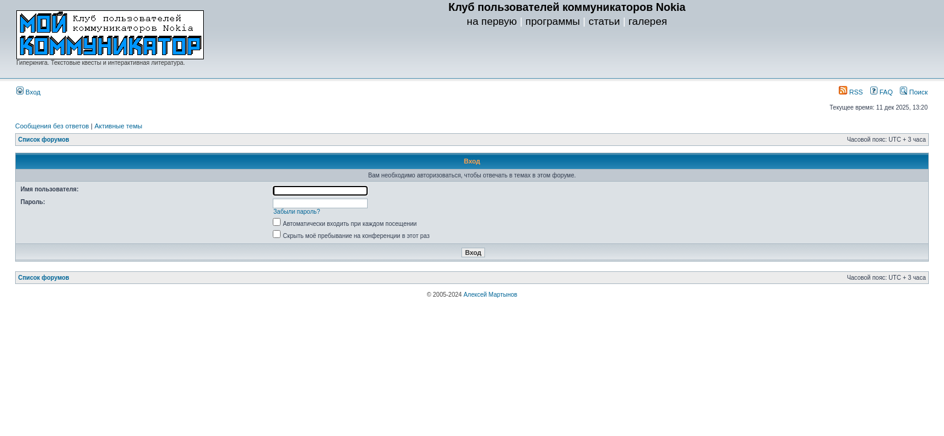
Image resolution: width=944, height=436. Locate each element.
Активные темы (118, 126)
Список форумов (44, 139)
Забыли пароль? (296, 211)
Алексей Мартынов (490, 294)
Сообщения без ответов (52, 126)
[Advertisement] (567, 55)
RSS (851, 92)
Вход (28, 92)
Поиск (914, 92)
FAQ (881, 92)
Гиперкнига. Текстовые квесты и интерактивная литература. (100, 62)
